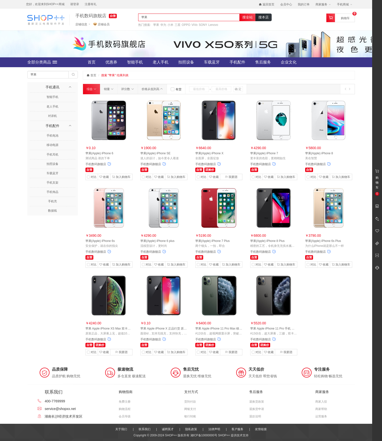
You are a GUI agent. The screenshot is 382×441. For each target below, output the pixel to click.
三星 (178, 25)
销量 (109, 89)
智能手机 (135, 62)
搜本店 (263, 17)
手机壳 (52, 201)
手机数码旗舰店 (90, 16)
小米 (170, 25)
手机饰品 (52, 192)
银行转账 (190, 416)
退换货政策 (256, 401)
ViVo (195, 25)
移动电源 (52, 145)
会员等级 (125, 416)
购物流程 (125, 409)
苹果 (156, 25)
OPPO (186, 25)
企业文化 (289, 62)
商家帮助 (321, 409)
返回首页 (266, 4)
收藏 (104, 177)
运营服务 (321, 416)
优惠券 (111, 62)
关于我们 (121, 429)
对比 (94, 176)
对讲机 (52, 116)
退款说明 (255, 416)
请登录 (74, 4)
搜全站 (247, 17)
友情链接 (261, 429)
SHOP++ (224, 435)
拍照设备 (186, 62)
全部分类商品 (42, 62)
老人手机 (160, 62)
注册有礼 (91, 4)
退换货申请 (256, 409)
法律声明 (214, 429)
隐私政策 (191, 429)
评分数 (127, 89)
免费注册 (125, 401)
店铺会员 (101, 24)
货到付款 (190, 401)
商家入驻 (321, 401)
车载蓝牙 (212, 62)
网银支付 (190, 409)
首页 (92, 62)
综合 (91, 89)
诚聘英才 (168, 429)
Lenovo (213, 25)
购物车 (345, 18)
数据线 (52, 210)
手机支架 (52, 182)
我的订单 (304, 4)
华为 (163, 25)
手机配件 (237, 62)
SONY (203, 25)
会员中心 (286, 4)
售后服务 (263, 62)
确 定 (238, 89)
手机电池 (52, 135)
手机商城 (344, 4)
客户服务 (237, 429)
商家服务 (323, 4)
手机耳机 (52, 154)
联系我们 (144, 429)
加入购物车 (121, 177)
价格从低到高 (152, 89)
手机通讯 (52, 87)
